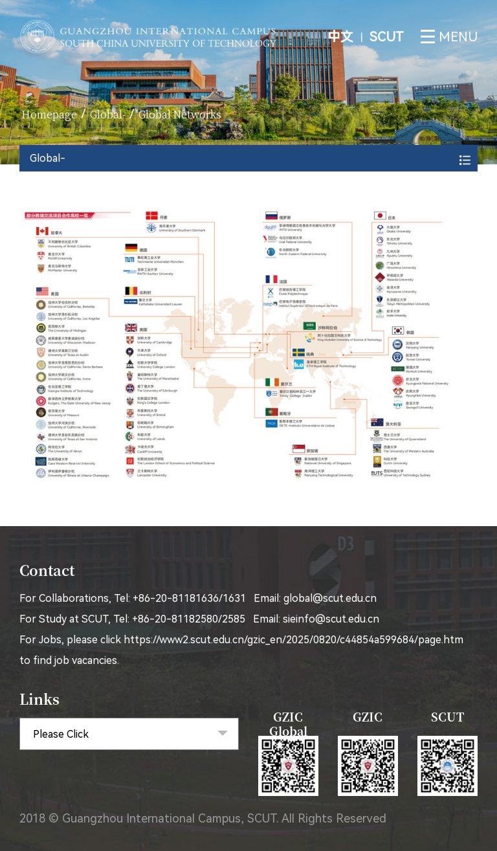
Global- (108, 114)
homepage (49, 114)
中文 (342, 37)
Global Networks (179, 114)
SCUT (387, 37)
